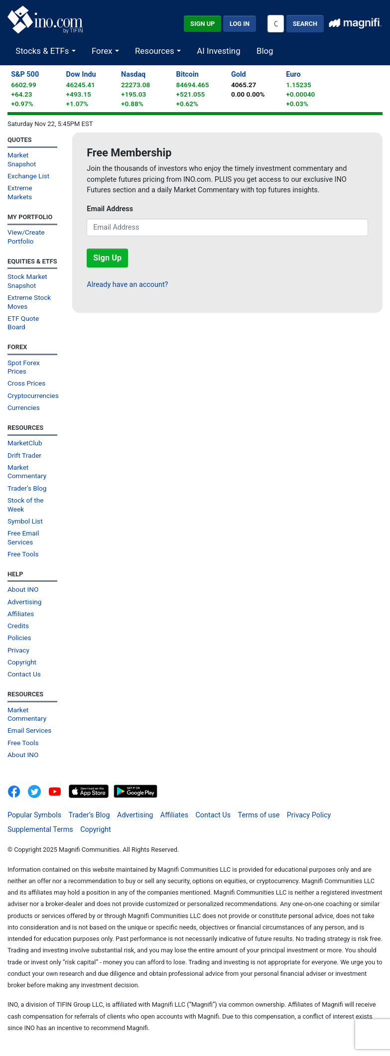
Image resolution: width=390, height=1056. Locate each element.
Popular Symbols (34, 815)
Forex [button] (103, 51)
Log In (240, 23)
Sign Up (202, 23)
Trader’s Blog (26, 488)
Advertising (24, 602)
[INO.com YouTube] (58, 791)
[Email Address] (227, 228)
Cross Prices (26, 383)
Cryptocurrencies (32, 395)
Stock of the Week (25, 504)
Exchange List (28, 176)
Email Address (110, 209)
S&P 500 (25, 74)
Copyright (21, 662)
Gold (238, 74)
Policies (19, 638)
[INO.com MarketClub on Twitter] (38, 791)
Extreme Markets (19, 192)
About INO (22, 589)
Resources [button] (155, 51)
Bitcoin (187, 74)
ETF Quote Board (23, 322)
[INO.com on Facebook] (16, 791)
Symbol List (25, 521)
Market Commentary (26, 471)
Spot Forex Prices (23, 367)
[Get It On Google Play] (135, 791)
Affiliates (20, 614)
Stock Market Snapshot (27, 280)
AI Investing (218, 51)
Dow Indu (81, 74)
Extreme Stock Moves (29, 301)
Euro (293, 74)
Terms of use (259, 815)
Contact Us (24, 674)
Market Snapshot (21, 159)
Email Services (29, 730)
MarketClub (24, 443)
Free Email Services (23, 537)
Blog (265, 51)
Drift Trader (24, 455)
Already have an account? (127, 284)
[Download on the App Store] (90, 791)
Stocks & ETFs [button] (43, 51)
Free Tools (23, 554)
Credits (18, 626)
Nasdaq (133, 74)
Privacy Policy (309, 815)
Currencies (23, 407)
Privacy (18, 650)
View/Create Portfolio (26, 236)
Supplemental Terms (40, 829)
